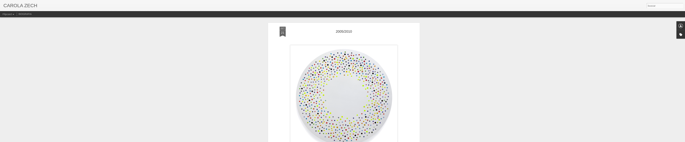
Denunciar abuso (367, 140)
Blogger (356, 140)
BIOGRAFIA (25, 14)
